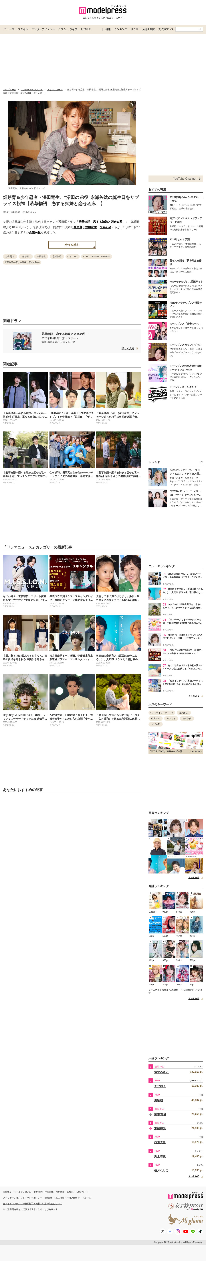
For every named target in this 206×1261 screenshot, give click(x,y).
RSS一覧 (86, 1198)
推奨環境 (49, 1192)
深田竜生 (91, 227)
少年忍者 (105, 227)
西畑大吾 (160, 1142)
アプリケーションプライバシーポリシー (22, 1198)
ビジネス (86, 29)
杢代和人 (183, 712)
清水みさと (161, 1072)
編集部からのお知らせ (78, 1192)
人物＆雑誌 (148, 29)
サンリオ (171, 718)
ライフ (73, 29)
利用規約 (38, 1192)
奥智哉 (158, 1100)
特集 (108, 29)
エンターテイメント (43, 29)
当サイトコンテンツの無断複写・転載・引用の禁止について (32, 1203)
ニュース (9, 29)
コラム (62, 29)
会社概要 (7, 1192)
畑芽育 (78, 227)
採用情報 (60, 1192)
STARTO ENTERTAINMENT (96, 256)
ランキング (120, 29)
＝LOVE (156, 724)
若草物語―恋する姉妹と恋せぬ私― (102, 221)
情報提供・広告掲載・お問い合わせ (62, 1198)
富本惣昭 (160, 1114)
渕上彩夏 (160, 1156)
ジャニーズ (72, 256)
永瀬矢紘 (35, 232)
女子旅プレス (166, 29)
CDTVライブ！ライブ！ (162, 712)
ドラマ (134, 29)
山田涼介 (155, 718)
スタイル (23, 29)
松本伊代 (187, 718)
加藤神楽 (160, 1128)
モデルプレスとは (22, 1192)
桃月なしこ (161, 1170)
